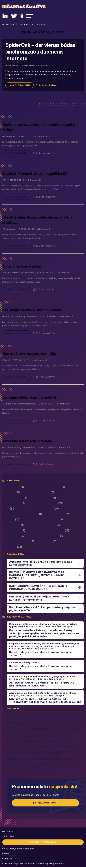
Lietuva (25, 758)
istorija (41, 764)
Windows (20, 752)
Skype (11, 770)
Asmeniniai (10, 405)
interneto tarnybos (41, 746)
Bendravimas (55, 486)
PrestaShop (16, 530)
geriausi (47, 770)
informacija (74, 729)
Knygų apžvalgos (57, 514)
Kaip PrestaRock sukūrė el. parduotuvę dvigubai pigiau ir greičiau (42, 609)
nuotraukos (31, 741)
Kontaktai (7, 853)
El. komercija (17, 497)
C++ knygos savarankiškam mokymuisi (32, 311)
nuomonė (41, 723)
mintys (30, 736)
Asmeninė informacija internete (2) (30, 398)
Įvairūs (8, 361)
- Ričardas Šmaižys (20, 662)
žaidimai (44, 741)
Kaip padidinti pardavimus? (43, 842)
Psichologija (54, 535)
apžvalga (16, 722)
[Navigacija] (29, 16)
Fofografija (16, 503)
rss (40, 752)
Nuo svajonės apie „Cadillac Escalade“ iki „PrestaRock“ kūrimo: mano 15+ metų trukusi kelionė (45, 700)
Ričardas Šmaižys (24, 7)
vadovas (65, 765)
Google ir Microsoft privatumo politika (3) (34, 175)
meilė (21, 770)
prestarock (43, 729)
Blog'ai (7, 274)
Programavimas (29, 318)
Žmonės (14, 546)
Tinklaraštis (25, 24)
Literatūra (29, 274)
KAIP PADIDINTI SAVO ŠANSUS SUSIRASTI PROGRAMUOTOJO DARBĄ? (38, 587)
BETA (28, 765)
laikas (57, 730)
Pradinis (8, 24)
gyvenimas (12, 746)
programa (27, 730)
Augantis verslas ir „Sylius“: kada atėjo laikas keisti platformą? (40, 563)
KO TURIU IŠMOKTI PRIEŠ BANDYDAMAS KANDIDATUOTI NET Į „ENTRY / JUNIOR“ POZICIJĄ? (36, 575)
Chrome (61, 746)
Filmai (50, 497)
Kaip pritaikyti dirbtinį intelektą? (18, 848)
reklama (53, 765)
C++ (6, 318)
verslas (32, 752)
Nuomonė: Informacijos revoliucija (29, 355)
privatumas (33, 770)
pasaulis (15, 764)
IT (5, 181)
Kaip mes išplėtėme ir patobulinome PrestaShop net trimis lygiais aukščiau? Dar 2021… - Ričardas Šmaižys (43, 625)
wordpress (70, 741)
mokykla (76, 765)
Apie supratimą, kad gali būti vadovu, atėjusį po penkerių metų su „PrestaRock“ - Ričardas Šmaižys (42, 677)
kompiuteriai (14, 729)
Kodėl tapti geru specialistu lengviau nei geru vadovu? (40, 654)
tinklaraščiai (73, 746)
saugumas (59, 735)
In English (7, 858)
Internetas (12, 65)
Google (32, 717)
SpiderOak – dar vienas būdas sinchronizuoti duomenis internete (40, 51)
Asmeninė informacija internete (27, 442)
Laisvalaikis (54, 519)
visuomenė (14, 741)
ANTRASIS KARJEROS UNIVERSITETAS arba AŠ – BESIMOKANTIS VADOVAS (42, 684)
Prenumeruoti (45, 802)
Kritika (13, 519)
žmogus (21, 735)
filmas (80, 741)
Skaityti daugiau (19, 85)
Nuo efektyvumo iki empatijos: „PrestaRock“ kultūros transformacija (40, 598)
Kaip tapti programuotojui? (25, 514)
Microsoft (30, 723)
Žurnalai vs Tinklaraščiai (21, 267)
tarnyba (11, 735)
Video (51, 541)
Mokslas (52, 525)
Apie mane (7, 831)
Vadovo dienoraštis (21, 541)
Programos (16, 535)
